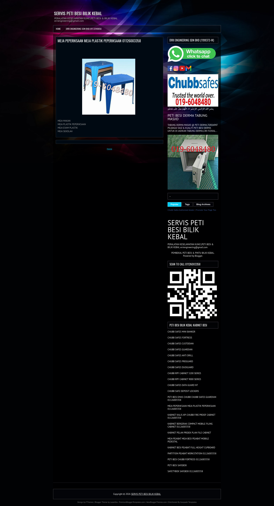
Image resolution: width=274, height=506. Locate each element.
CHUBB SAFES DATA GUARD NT (183, 385)
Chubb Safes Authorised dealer (181, 210)
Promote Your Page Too (206, 210)
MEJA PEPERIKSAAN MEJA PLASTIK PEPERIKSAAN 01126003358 (99, 40)
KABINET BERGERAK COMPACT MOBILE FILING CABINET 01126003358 (190, 425)
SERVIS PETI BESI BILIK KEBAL (78, 13)
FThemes (89, 502)
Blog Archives (203, 204)
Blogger (198, 255)
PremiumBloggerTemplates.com (132, 502)
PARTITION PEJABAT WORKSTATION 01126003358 (192, 453)
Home (58, 28)
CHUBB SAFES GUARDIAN (180, 349)
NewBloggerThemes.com (156, 502)
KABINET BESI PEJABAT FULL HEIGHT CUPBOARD (191, 447)
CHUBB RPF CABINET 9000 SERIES (184, 379)
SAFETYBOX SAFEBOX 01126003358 (185, 471)
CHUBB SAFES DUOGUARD (180, 367)
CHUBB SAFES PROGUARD (180, 361)
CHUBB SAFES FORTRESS (180, 337)
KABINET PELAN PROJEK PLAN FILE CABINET (189, 432)
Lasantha (114, 502)
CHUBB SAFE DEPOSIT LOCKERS (183, 391)
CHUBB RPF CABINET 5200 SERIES (184, 373)
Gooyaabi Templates (188, 502)
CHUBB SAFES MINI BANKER (181, 331)
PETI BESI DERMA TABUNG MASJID (187, 117)
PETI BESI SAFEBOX (177, 465)
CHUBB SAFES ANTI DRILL (180, 355)
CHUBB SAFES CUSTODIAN (181, 343)
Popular (174, 204)
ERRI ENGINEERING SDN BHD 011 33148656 (84, 28)
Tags (187, 204)
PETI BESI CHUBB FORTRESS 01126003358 (189, 459)
